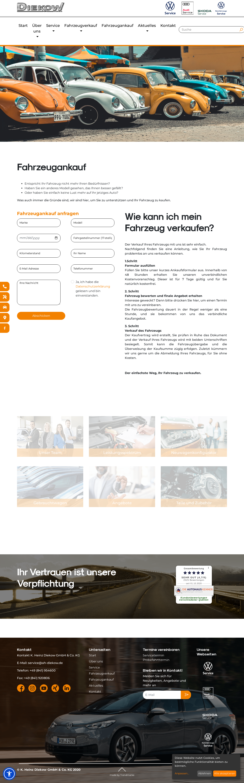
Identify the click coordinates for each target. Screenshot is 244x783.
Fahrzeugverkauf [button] (80, 25)
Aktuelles (96, 685)
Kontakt (168, 25)
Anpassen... (182, 773)
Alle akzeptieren (224, 773)
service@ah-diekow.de (45, 663)
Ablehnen (204, 773)
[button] (9, 773)
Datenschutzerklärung (93, 286)
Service (94, 667)
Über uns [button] (37, 28)
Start (23, 25)
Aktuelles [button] (147, 25)
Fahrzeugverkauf (102, 673)
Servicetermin (153, 655)
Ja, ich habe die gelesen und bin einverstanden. (92, 288)
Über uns (96, 661)
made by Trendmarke (122, 775)
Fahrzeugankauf (117, 25)
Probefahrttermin (156, 660)
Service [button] (53, 25)
